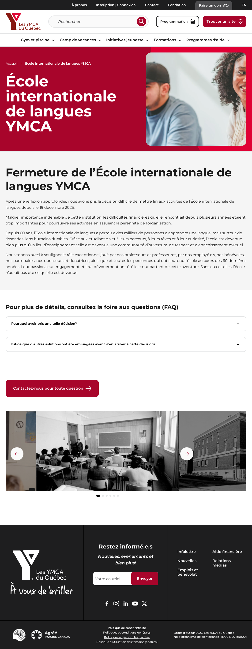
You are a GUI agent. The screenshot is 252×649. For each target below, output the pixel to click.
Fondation (177, 5)
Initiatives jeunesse (128, 40)
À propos (79, 5)
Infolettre (186, 551)
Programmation (177, 21)
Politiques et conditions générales (126, 632)
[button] (98, 496)
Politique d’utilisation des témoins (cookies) (127, 642)
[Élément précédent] (17, 453)
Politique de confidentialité (127, 628)
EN (244, 5)
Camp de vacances (81, 40)
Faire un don (214, 5)
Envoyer (145, 578)
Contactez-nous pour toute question (52, 388)
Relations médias (221, 563)
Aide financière (227, 551)
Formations (168, 40)
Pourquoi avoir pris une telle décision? (126, 324)
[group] (107, 453)
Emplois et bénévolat (187, 572)
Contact (152, 5)
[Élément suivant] (186, 453)
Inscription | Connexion (116, 5)
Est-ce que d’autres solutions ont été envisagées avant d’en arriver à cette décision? (126, 344)
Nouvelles (186, 561)
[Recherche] (96, 21)
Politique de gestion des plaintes (127, 637)
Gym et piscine (38, 40)
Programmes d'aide (208, 40)
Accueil (12, 63)
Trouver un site (225, 21)
